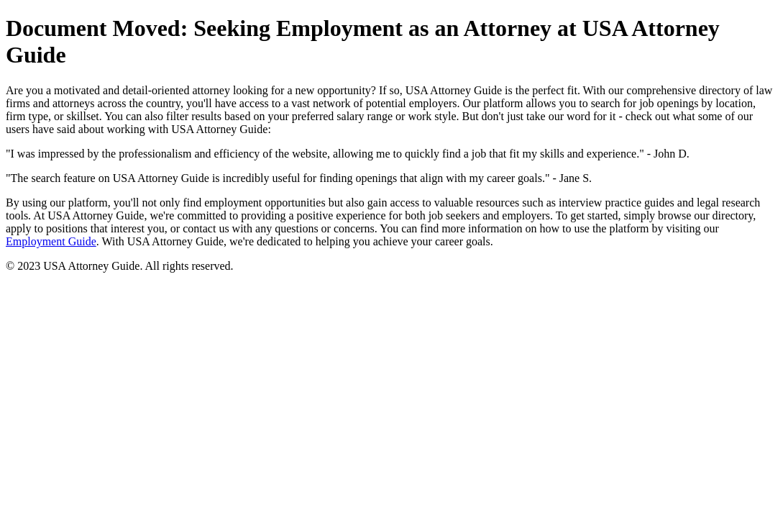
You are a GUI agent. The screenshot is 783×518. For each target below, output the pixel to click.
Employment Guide (51, 241)
